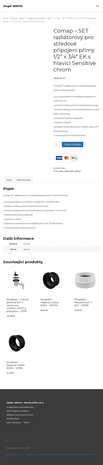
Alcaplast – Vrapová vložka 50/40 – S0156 (15, 365)
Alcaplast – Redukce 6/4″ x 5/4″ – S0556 (83, 302)
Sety (63, 168)
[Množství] (57, 144)
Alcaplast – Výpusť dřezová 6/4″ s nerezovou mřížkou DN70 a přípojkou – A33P (17, 305)
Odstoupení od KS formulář (87, 454)
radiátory (77, 171)
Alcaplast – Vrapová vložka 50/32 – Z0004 (49, 302)
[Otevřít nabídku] (97, 6)
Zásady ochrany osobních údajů (17, 454)
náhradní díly (68, 171)
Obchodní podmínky (70, 454)
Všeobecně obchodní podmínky (51, 454)
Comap (60, 171)
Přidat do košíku (72, 144)
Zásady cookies (35, 454)
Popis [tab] (9, 180)
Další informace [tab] (23, 180)
